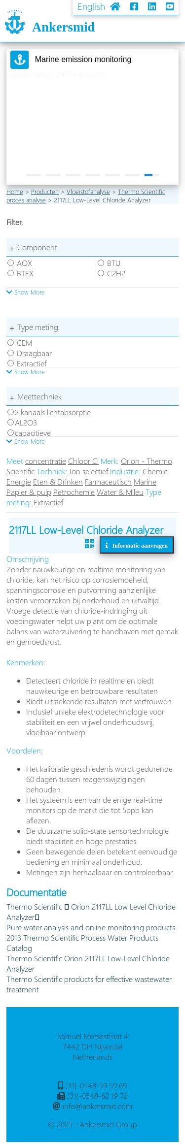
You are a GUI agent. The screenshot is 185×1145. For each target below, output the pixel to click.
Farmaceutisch (108, 481)
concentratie (45, 461)
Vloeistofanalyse (88, 191)
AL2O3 (26, 422)
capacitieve (33, 432)
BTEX (25, 273)
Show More (25, 292)
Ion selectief (89, 471)
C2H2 (116, 273)
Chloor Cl (83, 461)
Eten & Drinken (58, 481)
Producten (45, 191)
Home (14, 191)
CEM (24, 342)
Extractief (31, 363)
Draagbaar (34, 353)
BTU (113, 263)
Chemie (155, 471)
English (91, 6)
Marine (145, 481)
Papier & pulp (28, 492)
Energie (18, 481)
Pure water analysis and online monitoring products (90, 927)
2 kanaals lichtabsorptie (53, 412)
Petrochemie (74, 492)
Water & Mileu (120, 492)
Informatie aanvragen (138, 545)
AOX (24, 263)
